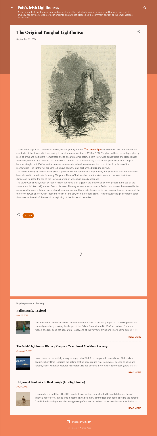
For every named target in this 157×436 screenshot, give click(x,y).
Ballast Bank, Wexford (31, 310)
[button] (139, 31)
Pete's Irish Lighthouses (38, 7)
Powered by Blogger (78, 421)
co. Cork (28, 215)
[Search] (145, 8)
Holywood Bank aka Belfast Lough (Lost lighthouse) (50, 382)
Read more (134, 336)
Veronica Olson (85, 428)
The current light (92, 149)
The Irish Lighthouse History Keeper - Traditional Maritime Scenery (62, 346)
